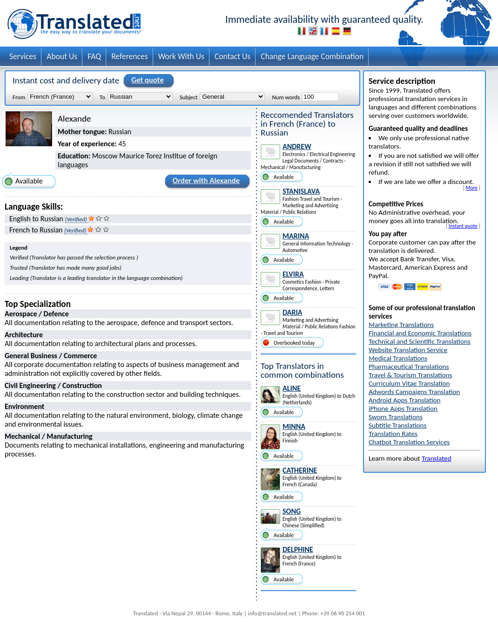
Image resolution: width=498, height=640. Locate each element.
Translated (436, 458)
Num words (286, 97)
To (102, 97)
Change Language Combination (312, 56)
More (472, 187)
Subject (188, 97)
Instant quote (463, 226)
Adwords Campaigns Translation (414, 392)
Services (22, 56)
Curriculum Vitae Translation (409, 383)
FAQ (94, 56)
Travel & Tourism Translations (410, 375)
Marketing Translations (401, 324)
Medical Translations (398, 358)
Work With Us (181, 56)
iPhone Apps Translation (403, 408)
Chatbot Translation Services (409, 442)
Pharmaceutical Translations (409, 366)
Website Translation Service (408, 350)
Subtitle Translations (398, 425)
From (19, 97)
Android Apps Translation (404, 400)
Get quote (146, 80)
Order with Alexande (205, 182)
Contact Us (232, 56)
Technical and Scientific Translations (420, 341)
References (129, 56)
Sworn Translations (396, 417)
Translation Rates (393, 433)
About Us (62, 56)
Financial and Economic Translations (420, 333)
